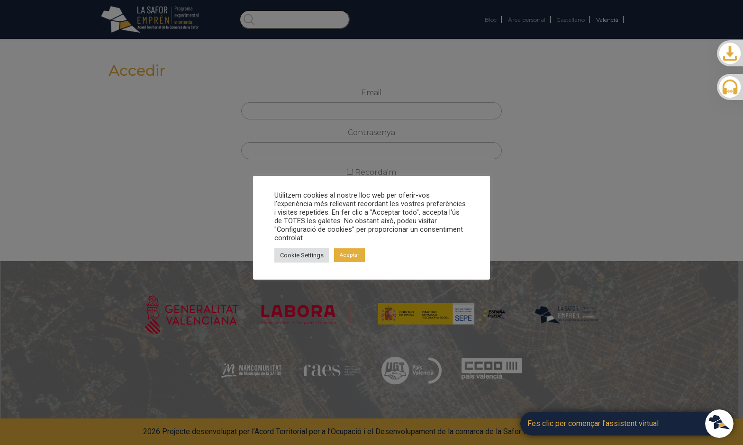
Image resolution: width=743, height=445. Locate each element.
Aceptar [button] (349, 255)
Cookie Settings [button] (302, 255)
